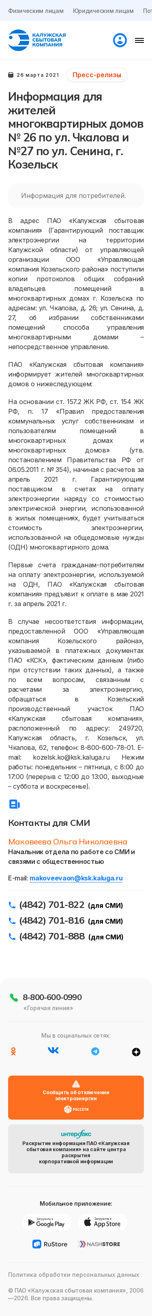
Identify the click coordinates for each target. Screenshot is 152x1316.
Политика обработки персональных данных (73, 1274)
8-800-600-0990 (52, 997)
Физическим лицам (36, 10)
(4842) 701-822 (51, 904)
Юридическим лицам (103, 10)
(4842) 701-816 (51, 920)
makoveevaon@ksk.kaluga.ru (76, 878)
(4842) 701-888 (51, 936)
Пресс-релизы (97, 75)
